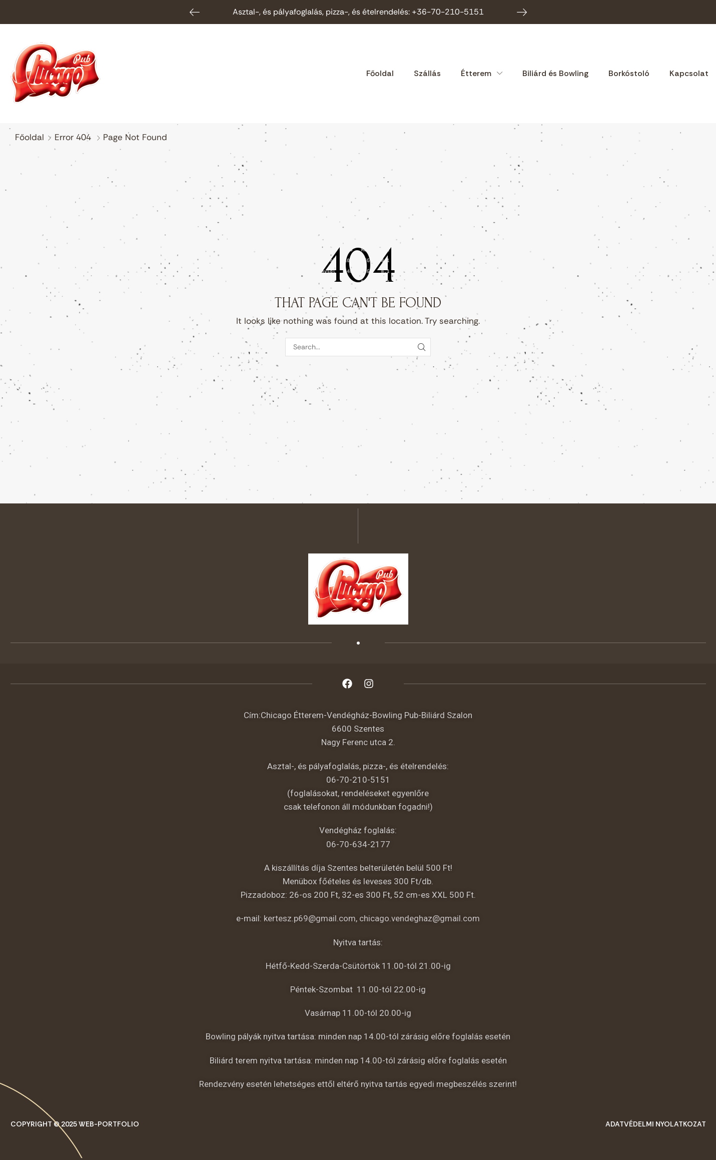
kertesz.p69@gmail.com (310, 918)
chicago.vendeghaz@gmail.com (419, 918)
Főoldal (29, 137)
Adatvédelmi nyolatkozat (655, 1123)
